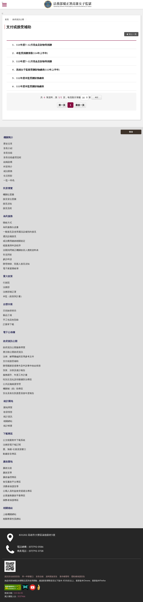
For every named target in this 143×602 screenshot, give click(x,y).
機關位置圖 (8, 194)
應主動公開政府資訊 (13, 352)
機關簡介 (8, 137)
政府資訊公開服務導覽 (14, 347)
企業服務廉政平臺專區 (14, 495)
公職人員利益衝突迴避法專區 (17, 490)
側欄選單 (4, 4)
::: (2, 2)
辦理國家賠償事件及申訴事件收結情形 (22, 365)
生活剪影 (7, 175)
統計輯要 (7, 425)
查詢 (138, 4)
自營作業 (8, 304)
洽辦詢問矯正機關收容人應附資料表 (20, 250)
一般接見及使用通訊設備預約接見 (19, 231)
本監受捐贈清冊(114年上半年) (32, 53)
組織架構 (7, 162)
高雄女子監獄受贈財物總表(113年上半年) (38, 69)
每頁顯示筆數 (74, 97)
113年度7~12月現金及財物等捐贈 (34, 61)
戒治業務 (7, 171)
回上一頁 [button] (132, 34)
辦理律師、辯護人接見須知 (16, 263)
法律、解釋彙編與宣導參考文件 (18, 356)
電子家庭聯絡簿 (11, 268)
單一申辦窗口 (28, 576)
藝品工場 (7, 315)
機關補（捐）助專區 (13, 388)
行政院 (6, 282)
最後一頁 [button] (79, 105)
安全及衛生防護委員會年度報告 (18, 393)
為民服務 (8, 216)
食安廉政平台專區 (12, 481)
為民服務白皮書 (11, 227)
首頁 (7, 19)
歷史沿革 (7, 143)
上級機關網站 (9, 514)
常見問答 (7, 254)
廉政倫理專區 (9, 477)
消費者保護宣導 (11, 486)
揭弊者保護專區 (11, 500)
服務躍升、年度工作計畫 (15, 374)
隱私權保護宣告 (78, 576)
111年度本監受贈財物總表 (30, 86)
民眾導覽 (8, 188)
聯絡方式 (7, 222)
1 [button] (70, 105)
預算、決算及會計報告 (14, 370)
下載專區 (8, 433)
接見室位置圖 (9, 199)
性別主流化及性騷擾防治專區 (17, 379)
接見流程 (7, 208)
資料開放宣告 (51, 576)
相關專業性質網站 (12, 518)
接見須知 (7, 203)
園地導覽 (7, 407)
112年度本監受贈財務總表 (30, 78)
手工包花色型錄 (11, 319)
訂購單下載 (8, 324)
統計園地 (8, 401)
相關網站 (7, 421)
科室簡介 (7, 166)
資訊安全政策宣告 (12, 576)
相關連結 (8, 507)
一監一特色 (9, 180)
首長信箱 (7, 152)
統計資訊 (7, 416)
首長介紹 (7, 148)
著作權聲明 (64, 576)
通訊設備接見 (9, 236)
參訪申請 (7, 259)
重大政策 (8, 276)
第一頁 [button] (62, 105)
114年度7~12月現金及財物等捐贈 (34, 44)
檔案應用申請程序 (12, 245)
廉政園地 (8, 461)
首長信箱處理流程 (12, 157)
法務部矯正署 (9, 291)
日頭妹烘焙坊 (9, 310)
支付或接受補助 (18, 27)
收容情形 (7, 412)
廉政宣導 (7, 472)
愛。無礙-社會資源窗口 (14, 449)
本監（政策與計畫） (13, 296)
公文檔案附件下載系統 (14, 440)
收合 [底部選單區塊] (131, 132)
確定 (96, 97)
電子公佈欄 (9, 332)
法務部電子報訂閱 (12, 444)
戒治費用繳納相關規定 (14, 240)
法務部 (6, 287)
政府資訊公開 (18, 19)
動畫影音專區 (9, 453)
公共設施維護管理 (12, 384)
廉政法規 (7, 468)
